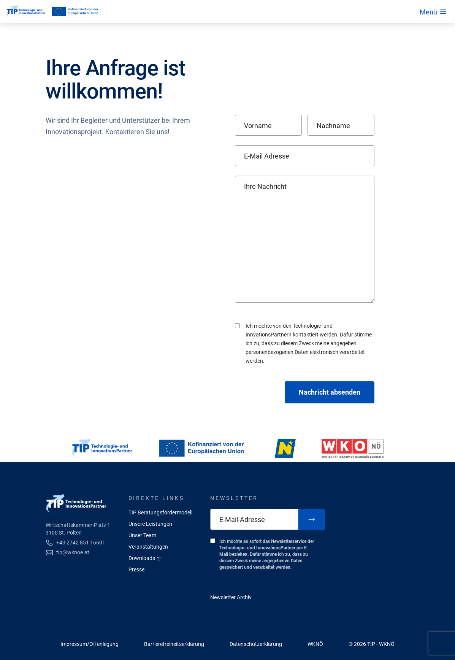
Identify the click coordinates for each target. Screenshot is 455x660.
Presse (136, 569)
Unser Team (142, 535)
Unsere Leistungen (150, 524)
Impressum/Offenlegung (89, 644)
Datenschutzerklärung (256, 644)
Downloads (144, 558)
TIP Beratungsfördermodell (160, 512)
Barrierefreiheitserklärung (174, 644)
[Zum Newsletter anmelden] (311, 519)
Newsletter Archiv (231, 597)
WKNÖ (315, 644)
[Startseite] (25, 11)
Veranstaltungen (148, 547)
